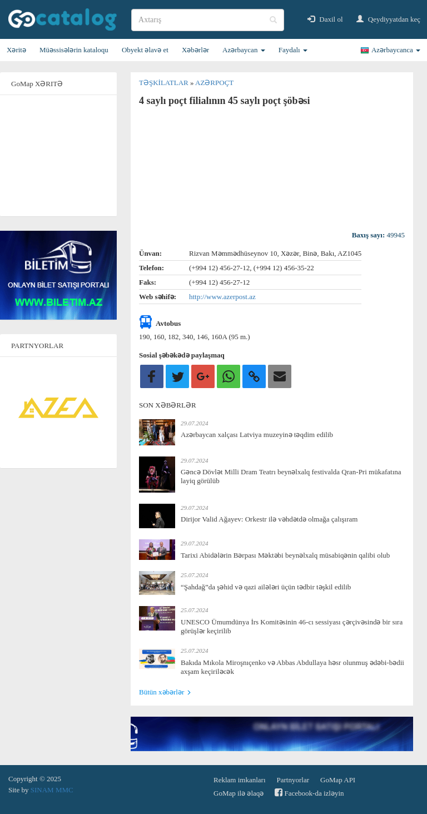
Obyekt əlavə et (145, 50)
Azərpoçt (214, 82)
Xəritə (16, 50)
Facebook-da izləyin (309, 792)
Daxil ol (325, 19)
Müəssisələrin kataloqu (73, 50)
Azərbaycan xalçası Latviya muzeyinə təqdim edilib (257, 434)
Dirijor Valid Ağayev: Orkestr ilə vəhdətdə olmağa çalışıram (269, 519)
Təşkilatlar (164, 82)
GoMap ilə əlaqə (239, 793)
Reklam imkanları (240, 780)
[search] (207, 20)
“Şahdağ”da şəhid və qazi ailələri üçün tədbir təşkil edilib (266, 587)
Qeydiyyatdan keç (388, 19)
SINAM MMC (52, 790)
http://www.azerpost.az (222, 296)
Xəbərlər (195, 50)
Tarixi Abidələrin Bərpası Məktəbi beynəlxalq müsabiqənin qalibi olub (285, 555)
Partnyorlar (293, 780)
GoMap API (337, 780)
